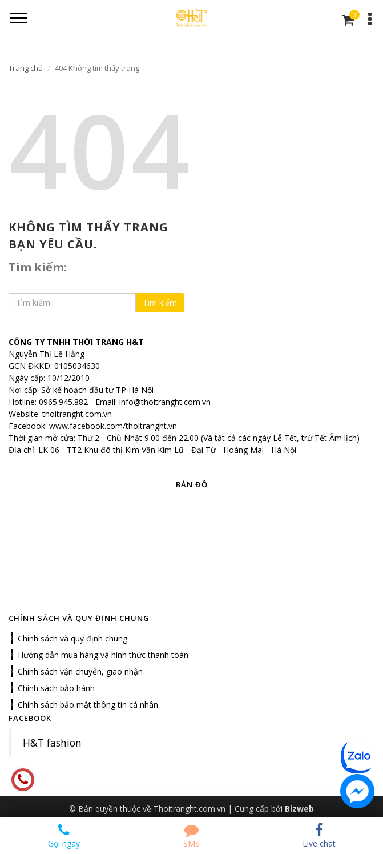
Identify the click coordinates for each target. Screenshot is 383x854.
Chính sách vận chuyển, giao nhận (80, 671)
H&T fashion (52, 742)
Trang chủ (26, 68)
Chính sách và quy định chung (72, 638)
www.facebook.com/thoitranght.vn (113, 425)
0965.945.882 (63, 401)
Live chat (319, 835)
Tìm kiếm (160, 302)
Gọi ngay (64, 835)
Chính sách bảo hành (56, 688)
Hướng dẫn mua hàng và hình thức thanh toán (103, 654)
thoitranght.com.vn (77, 413)
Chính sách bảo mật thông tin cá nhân (88, 704)
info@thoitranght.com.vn (165, 401)
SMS (192, 835)
